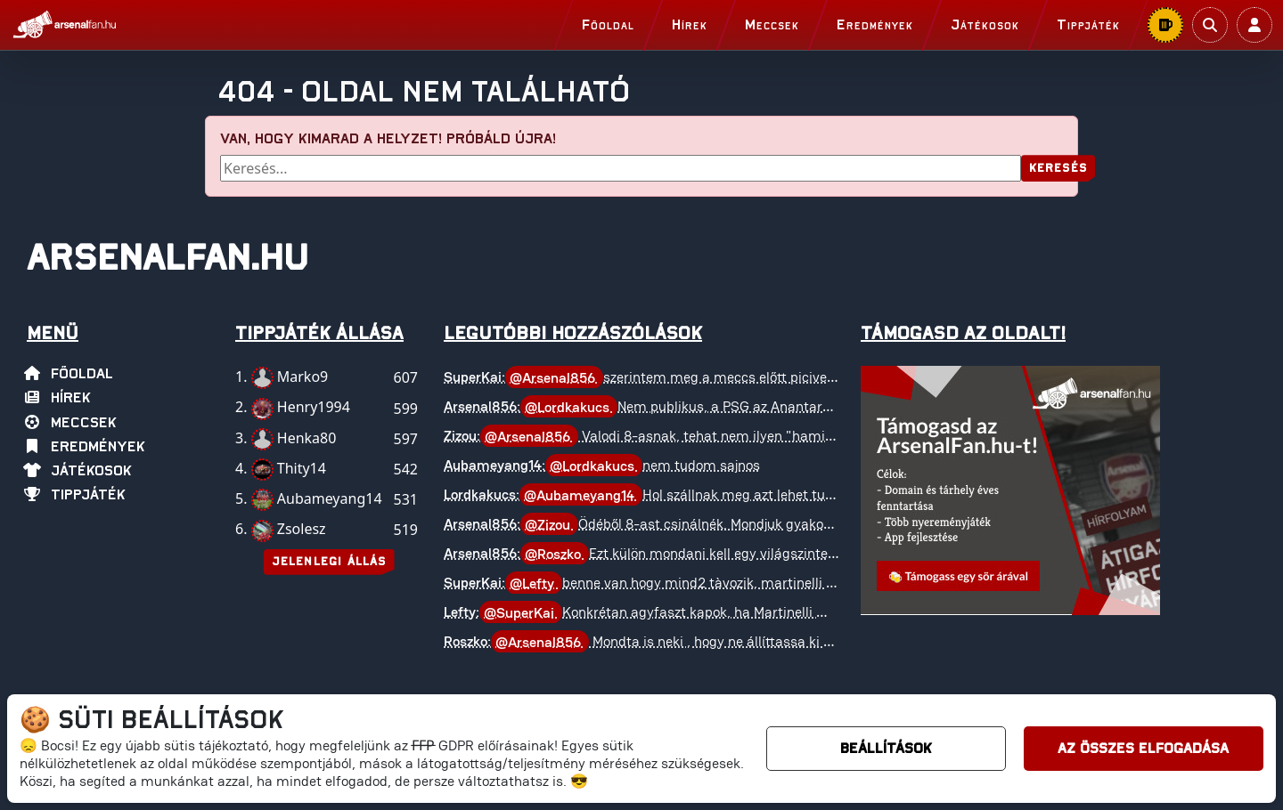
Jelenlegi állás (329, 562)
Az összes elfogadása (1143, 748)
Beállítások (886, 748)
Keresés (1058, 168)
